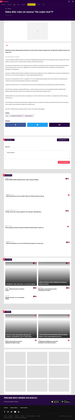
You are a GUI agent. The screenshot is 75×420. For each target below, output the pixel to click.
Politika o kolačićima (31, 416)
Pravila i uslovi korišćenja (20, 417)
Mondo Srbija (14, 407)
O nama (5, 416)
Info (6, 8)
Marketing (11, 416)
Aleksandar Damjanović (16, 115)
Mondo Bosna (23, 407)
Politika (9, 8)
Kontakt (23, 416)
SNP (7, 115)
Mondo (6, 407)
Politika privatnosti (8, 417)
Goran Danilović (29, 115)
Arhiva (38, 416)
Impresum (17, 416)
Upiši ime (7, 147)
